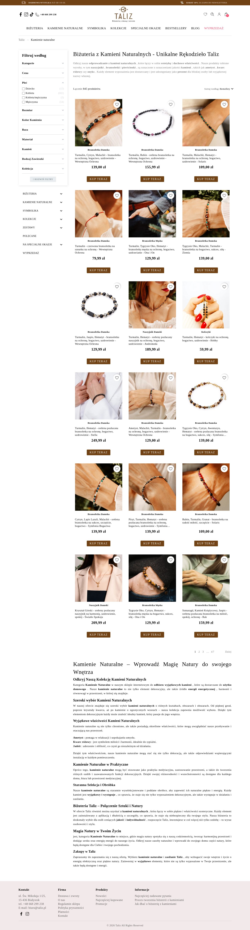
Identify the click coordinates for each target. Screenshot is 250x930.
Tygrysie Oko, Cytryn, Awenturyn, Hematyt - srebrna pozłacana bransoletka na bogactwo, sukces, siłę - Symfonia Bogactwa (204, 431)
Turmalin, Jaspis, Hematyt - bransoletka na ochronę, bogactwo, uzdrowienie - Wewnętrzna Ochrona (97, 340)
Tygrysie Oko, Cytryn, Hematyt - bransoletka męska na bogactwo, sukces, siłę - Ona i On (151, 613)
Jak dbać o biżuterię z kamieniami (156, 903)
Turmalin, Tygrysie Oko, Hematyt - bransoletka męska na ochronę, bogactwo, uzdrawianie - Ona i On (152, 249)
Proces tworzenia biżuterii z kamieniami (159, 899)
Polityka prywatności (71, 907)
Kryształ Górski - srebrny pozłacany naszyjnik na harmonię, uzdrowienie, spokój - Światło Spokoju (95, 613)
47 (213, 651)
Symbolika (31, 210)
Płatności (63, 911)
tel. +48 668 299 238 (31, 903)
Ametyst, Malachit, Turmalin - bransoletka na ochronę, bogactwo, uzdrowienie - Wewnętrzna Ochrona (152, 431)
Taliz (118, 925)
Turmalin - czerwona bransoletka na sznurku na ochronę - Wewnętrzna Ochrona (95, 249)
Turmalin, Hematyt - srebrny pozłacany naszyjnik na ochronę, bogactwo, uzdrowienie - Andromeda (150, 340)
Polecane (30, 236)
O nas (61, 899)
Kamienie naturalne (37, 202)
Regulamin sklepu (69, 903)
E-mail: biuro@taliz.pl (32, 907)
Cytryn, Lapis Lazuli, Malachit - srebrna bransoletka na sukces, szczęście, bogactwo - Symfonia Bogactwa (97, 522)
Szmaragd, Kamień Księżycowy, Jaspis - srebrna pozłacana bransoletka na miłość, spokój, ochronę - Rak (205, 613)
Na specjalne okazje (37, 244)
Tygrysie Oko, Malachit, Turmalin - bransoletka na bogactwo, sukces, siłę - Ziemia (204, 249)
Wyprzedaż (31, 253)
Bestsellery (227, 89)
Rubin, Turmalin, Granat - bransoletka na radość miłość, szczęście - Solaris (205, 521)
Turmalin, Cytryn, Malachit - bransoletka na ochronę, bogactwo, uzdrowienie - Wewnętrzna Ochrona (98, 158)
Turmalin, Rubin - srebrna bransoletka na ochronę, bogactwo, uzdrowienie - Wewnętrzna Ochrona (151, 158)
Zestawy (29, 227)
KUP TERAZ (99, 179)
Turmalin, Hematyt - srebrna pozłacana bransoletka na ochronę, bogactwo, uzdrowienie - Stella (96, 431)
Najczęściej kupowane (109, 899)
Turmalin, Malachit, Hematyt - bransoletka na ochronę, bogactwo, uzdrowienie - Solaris (201, 158)
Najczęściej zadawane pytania (153, 895)
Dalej (228, 651)
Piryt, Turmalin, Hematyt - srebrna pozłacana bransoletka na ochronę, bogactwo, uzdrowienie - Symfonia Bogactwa (148, 523)
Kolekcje (29, 219)
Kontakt (63, 915)
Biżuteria (30, 193)
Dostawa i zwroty (68, 895)
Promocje (101, 903)
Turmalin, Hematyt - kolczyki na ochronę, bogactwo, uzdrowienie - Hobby (205, 339)
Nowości (101, 895)
